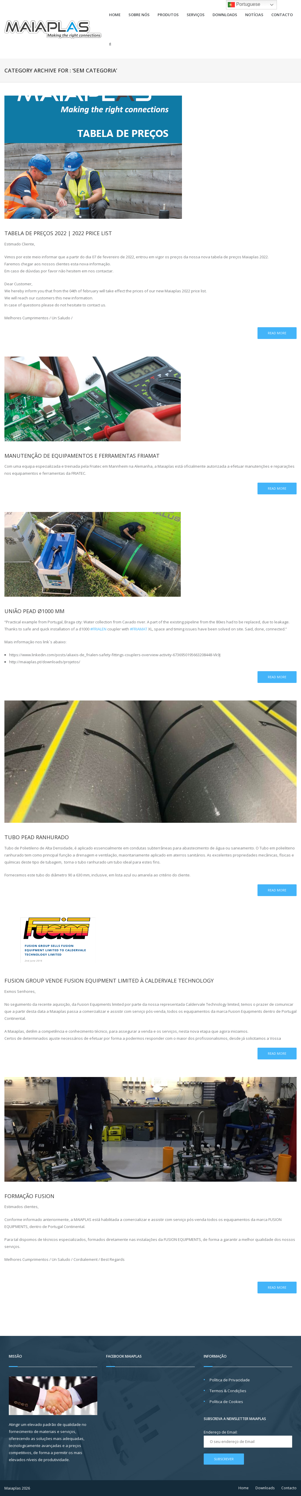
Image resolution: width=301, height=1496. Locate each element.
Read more (277, 333)
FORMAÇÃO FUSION (29, 1196)
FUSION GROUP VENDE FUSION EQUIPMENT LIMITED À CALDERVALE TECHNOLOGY (109, 980)
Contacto (282, 14)
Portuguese (244, 4)
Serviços (196, 14)
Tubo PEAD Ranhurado (36, 837)
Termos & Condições (228, 1390)
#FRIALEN (98, 629)
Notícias (254, 14)
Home (115, 14)
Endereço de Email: (221, 1432)
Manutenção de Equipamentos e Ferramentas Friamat (82, 455)
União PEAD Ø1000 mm (34, 611)
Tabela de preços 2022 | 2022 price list (58, 233)
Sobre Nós (139, 14)
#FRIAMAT (138, 629)
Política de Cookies (226, 1401)
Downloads (225, 14)
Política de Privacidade (230, 1380)
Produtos (168, 14)
